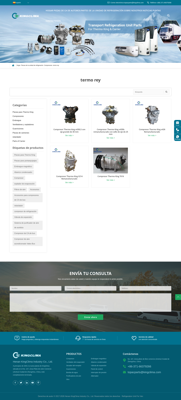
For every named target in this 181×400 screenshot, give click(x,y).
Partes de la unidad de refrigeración (102, 10)
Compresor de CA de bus (24, 233)
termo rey (56, 65)
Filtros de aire (20, 189)
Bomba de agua (72, 372)
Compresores (48, 65)
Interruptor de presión (98, 372)
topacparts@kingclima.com (134, 3)
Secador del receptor (73, 365)
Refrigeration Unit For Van (132, 396)
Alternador (94, 376)
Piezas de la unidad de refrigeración (32, 65)
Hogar (49, 10)
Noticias (147, 10)
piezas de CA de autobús (67, 10)
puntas (157, 10)
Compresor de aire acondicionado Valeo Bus (24, 241)
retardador (17, 137)
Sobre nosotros (133, 10)
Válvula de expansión (23, 217)
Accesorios (34, 189)
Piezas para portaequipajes (25, 161)
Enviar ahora (90, 317)
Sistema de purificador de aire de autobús (26, 225)
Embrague (17, 120)
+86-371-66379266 (139, 366)
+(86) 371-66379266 (164, 3)
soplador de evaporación (24, 184)
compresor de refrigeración (25, 211)
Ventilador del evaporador (75, 362)
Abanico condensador (23, 172)
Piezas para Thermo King (23, 112)
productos (73, 354)
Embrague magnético (23, 166)
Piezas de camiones (21, 133)
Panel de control (97, 369)
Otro (67, 379)
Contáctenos (53, 20)
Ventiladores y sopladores (23, 124)
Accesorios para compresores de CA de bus (26, 197)
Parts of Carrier (19, 141)
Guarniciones (18, 129)
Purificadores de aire (73, 376)
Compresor (18, 178)
